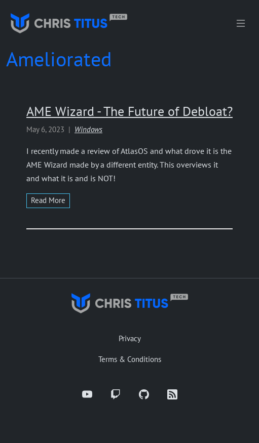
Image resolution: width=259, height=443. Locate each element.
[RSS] (172, 394)
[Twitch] (115, 394)
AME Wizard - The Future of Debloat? (129, 111)
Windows (88, 129)
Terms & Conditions (129, 359)
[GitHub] (144, 394)
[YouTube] (87, 394)
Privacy (130, 338)
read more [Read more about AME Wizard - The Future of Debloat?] (48, 200)
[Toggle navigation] (241, 23)
